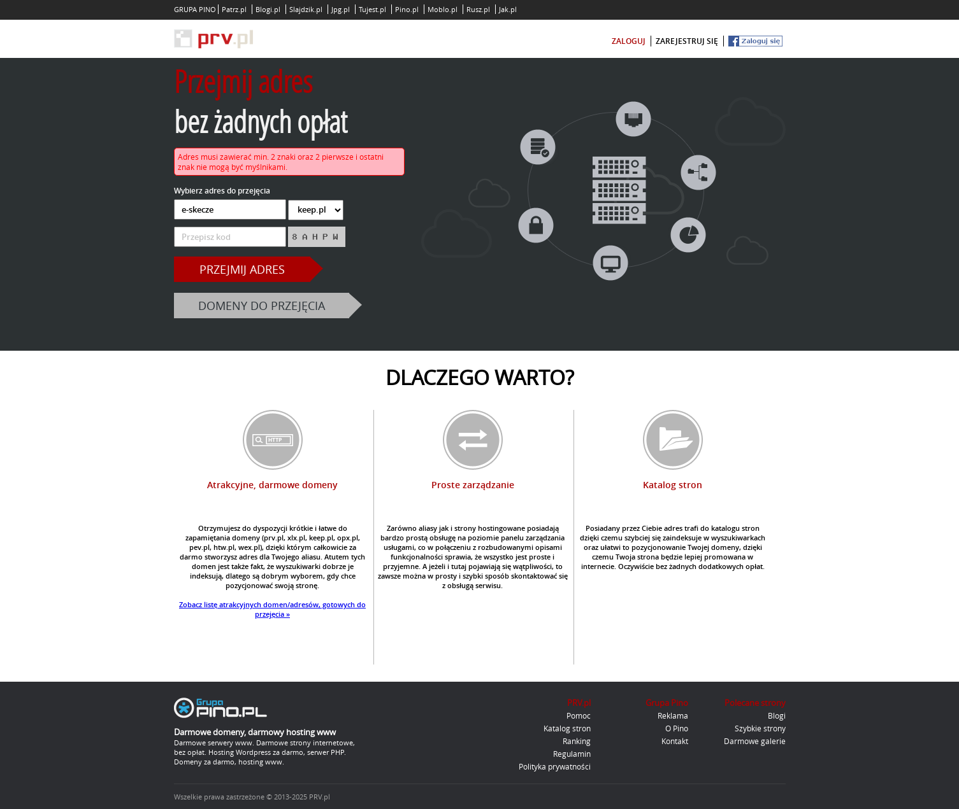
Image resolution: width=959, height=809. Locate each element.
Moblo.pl (443, 9)
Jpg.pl (340, 9)
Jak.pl (508, 9)
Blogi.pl (268, 9)
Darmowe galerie (755, 741)
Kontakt (674, 741)
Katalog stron (567, 728)
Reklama (673, 715)
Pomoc (578, 715)
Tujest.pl (372, 9)
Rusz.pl (478, 9)
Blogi (777, 715)
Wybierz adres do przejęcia (222, 190)
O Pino (676, 728)
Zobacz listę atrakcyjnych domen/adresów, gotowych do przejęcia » (272, 609)
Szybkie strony (760, 728)
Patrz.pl (234, 9)
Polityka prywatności (555, 766)
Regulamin (572, 754)
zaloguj (628, 41)
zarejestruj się (687, 41)
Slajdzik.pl (305, 9)
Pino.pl (407, 9)
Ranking (577, 741)
